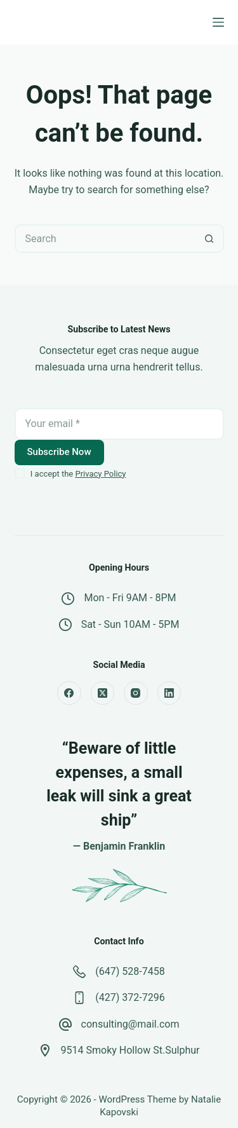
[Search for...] (105, 238)
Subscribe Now (59, 452)
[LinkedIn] (169, 693)
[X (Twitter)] (103, 693)
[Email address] (119, 424)
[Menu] (218, 22)
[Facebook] (69, 693)
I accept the (78, 474)
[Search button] (209, 238)
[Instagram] (136, 693)
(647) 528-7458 (129, 971)
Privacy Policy (100, 474)
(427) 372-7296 (129, 997)
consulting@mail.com (130, 1024)
